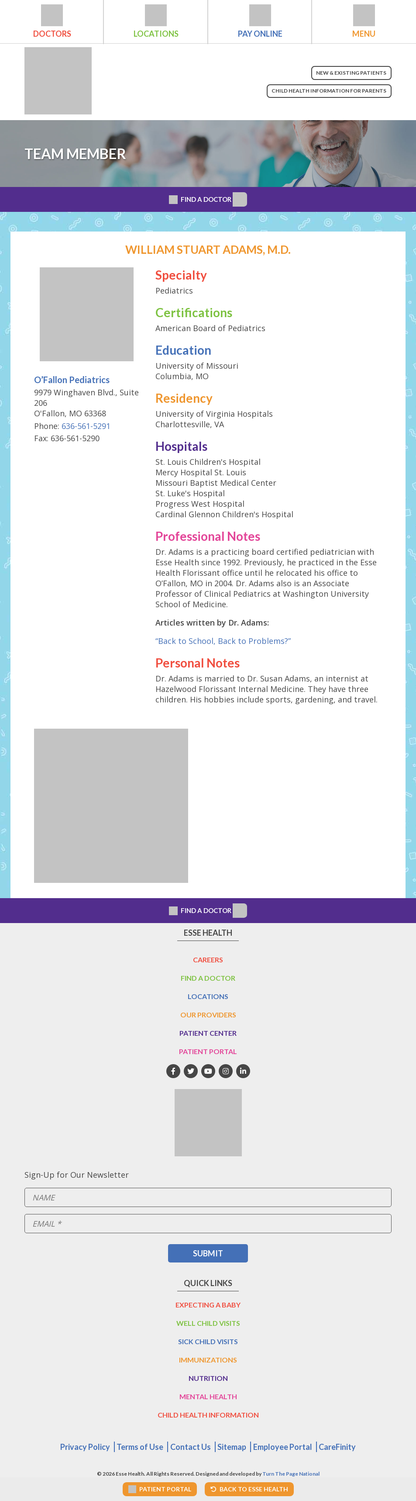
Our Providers (208, 1014)
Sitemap (231, 1447)
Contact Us (190, 1447)
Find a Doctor (208, 978)
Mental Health (208, 1396)
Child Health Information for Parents (329, 90)
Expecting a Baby (208, 1304)
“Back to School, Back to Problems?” (223, 641)
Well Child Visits (208, 1323)
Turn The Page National (291, 1473)
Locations (156, 33)
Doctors (52, 33)
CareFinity (337, 1447)
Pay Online (260, 33)
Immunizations (208, 1360)
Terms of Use (140, 1447)
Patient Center (208, 1033)
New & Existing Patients (351, 72)
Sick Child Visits (208, 1341)
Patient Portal (208, 1051)
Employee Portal (282, 1447)
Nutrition (208, 1378)
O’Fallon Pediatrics (72, 379)
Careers (208, 959)
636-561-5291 (86, 426)
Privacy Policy (85, 1447)
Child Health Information (208, 1415)
